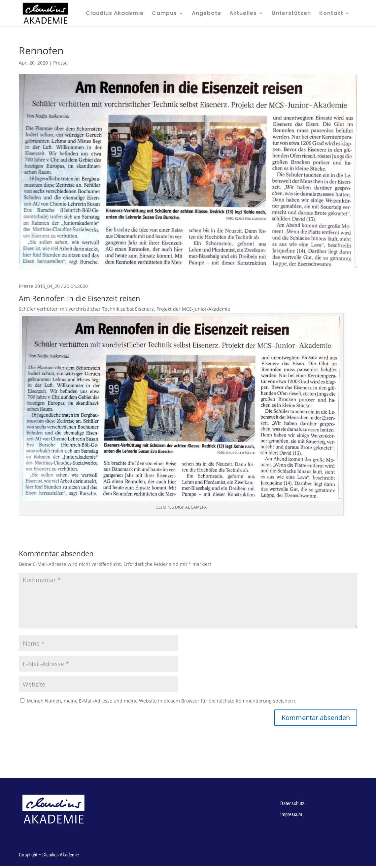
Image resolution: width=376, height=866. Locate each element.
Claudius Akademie (115, 14)
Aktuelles (243, 14)
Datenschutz (292, 803)
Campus (164, 14)
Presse (60, 63)
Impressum (291, 814)
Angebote (206, 14)
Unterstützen (291, 14)
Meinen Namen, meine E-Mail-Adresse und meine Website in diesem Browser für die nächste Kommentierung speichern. (161, 701)
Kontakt (331, 14)
